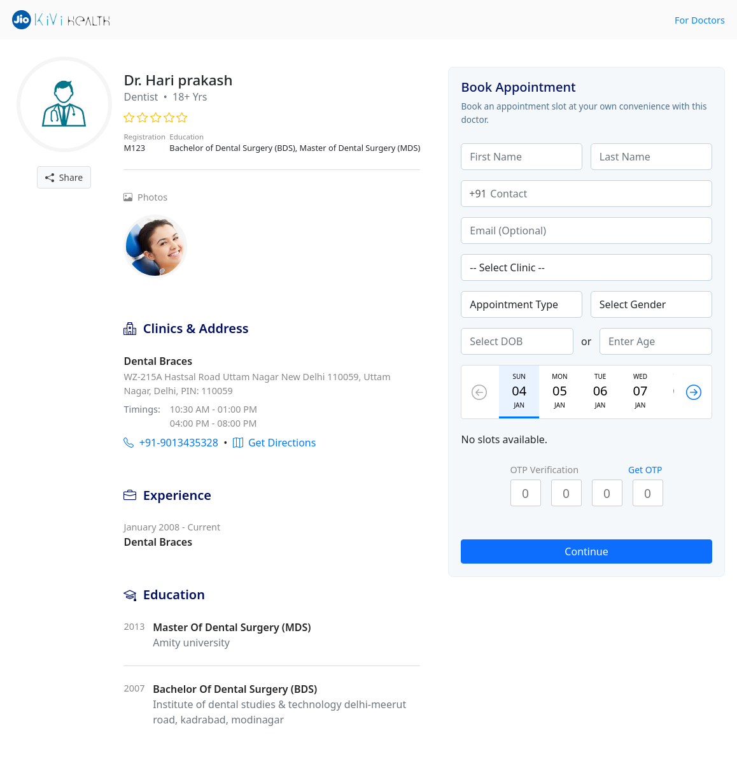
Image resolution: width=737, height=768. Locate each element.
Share (64, 177)
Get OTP (645, 470)
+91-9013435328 (170, 443)
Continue (586, 551)
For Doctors (700, 20)
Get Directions (274, 443)
